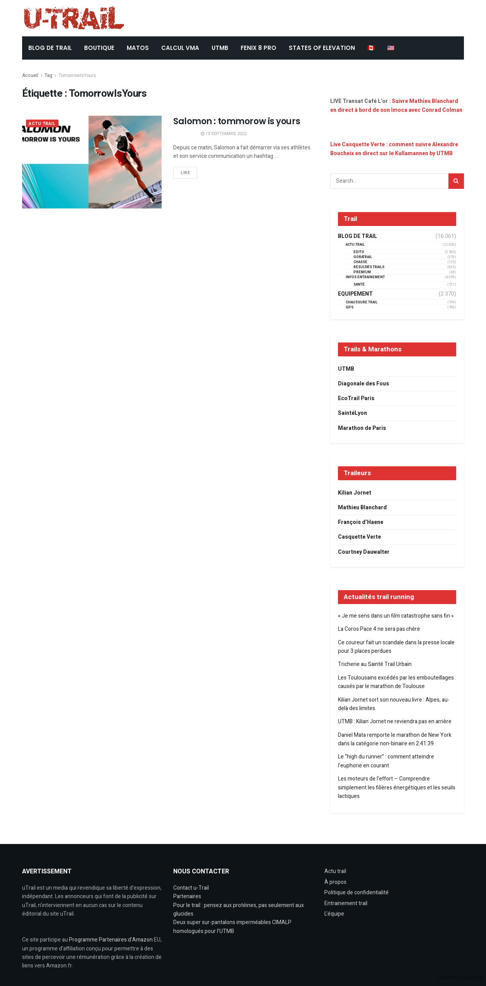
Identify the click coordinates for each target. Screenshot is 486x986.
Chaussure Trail (361, 302)
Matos (138, 48)
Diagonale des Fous (363, 384)
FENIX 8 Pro (258, 48)
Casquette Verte (359, 537)
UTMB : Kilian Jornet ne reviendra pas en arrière (395, 721)
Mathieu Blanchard (362, 507)
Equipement (355, 294)
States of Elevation (322, 48)
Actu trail (335, 871)
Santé (359, 284)
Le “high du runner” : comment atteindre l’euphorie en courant (386, 761)
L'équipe (334, 914)
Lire (185, 172)
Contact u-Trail (191, 888)
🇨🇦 (371, 48)
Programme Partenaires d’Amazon (111, 940)
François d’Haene (360, 522)
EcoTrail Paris (356, 398)
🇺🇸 (391, 48)
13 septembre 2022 (223, 133)
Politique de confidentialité (356, 892)
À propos (335, 882)
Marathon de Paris (362, 428)
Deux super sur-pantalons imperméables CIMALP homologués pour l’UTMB (232, 926)
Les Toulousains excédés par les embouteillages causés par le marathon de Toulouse (396, 682)
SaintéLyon (352, 413)
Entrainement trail (345, 903)
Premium (362, 272)
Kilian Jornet (354, 493)
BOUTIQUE (99, 48)
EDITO (358, 252)
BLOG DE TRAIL (50, 48)
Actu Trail (42, 123)
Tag (48, 75)
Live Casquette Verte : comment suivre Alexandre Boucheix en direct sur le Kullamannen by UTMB (394, 148)
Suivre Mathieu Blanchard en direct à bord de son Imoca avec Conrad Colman (396, 105)
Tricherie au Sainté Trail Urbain (375, 664)
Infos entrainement (365, 277)
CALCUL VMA (180, 48)
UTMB (220, 48)
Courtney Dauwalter (363, 552)
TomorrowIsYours (77, 75)
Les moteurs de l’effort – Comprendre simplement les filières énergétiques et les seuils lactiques (396, 787)
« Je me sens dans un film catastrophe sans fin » (396, 616)
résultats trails (368, 267)
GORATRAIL (362, 257)
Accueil (30, 75)
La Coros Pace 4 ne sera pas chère (379, 629)
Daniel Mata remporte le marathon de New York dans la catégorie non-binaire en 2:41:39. (395, 739)
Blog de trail (357, 236)
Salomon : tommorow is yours (236, 121)
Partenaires (187, 896)
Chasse (360, 262)
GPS (349, 307)
